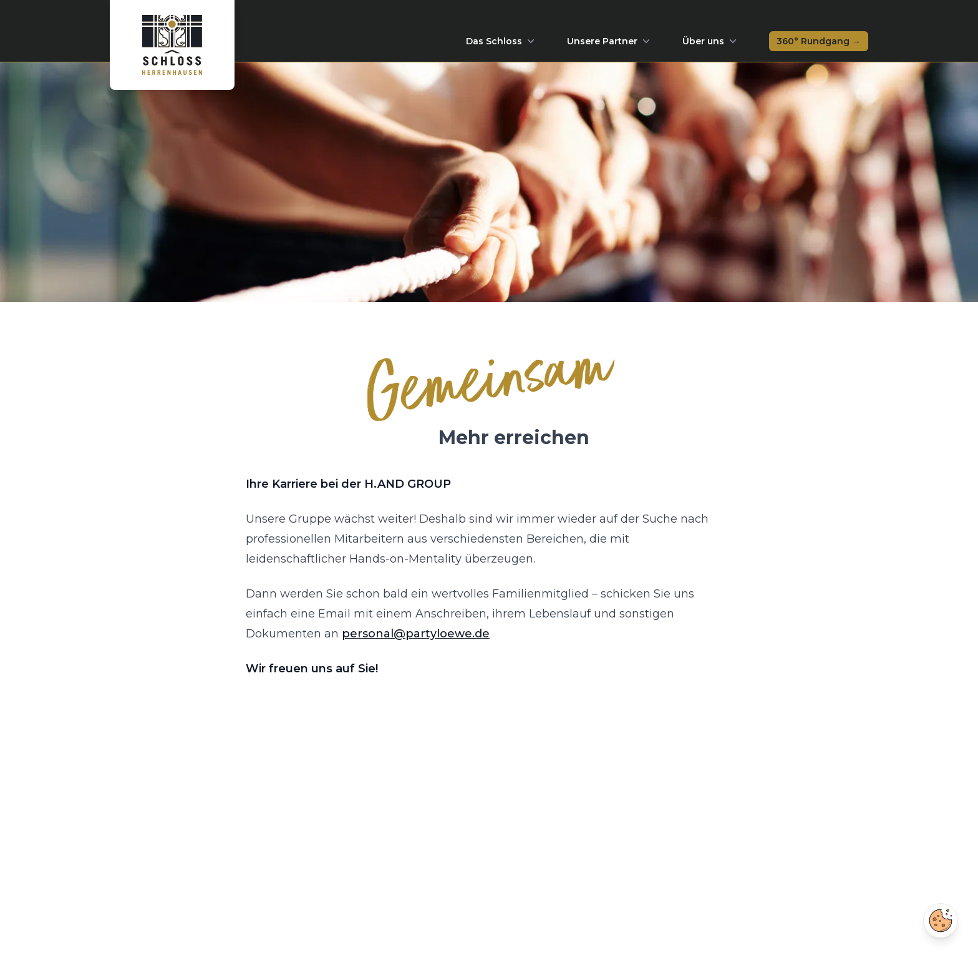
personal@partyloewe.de (416, 634)
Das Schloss (501, 41)
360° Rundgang (819, 41)
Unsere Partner (609, 41)
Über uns (710, 41)
